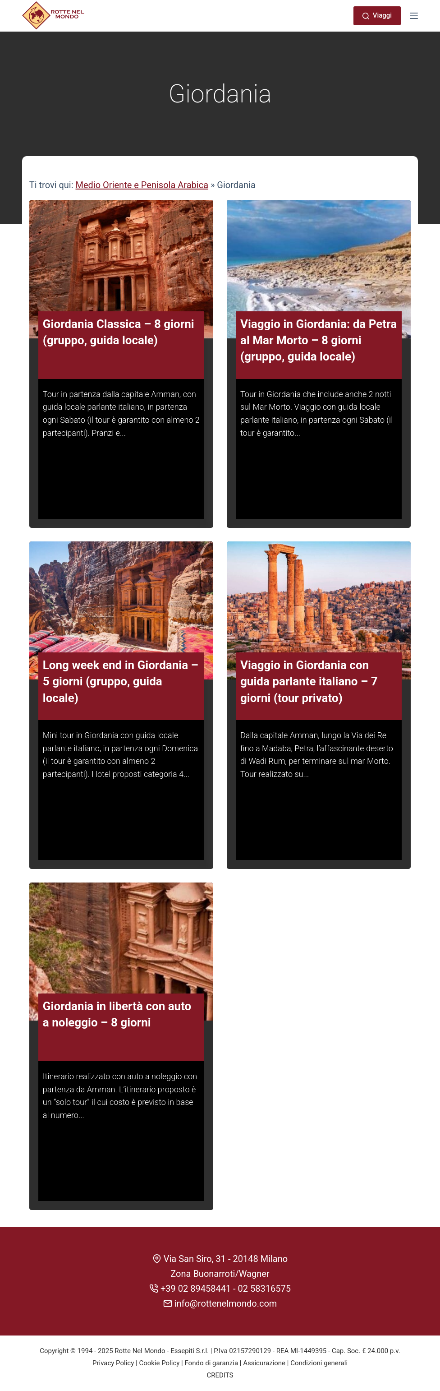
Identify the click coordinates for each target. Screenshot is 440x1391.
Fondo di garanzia (211, 1363)
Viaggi (377, 15)
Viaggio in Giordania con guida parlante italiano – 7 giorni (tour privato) (309, 691)
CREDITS (220, 1375)
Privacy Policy (113, 1363)
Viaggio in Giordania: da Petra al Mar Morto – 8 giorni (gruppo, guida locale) (318, 350)
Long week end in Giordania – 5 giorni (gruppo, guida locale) (120, 691)
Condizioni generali (319, 1363)
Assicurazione (264, 1363)
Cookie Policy (159, 1363)
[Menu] (414, 16)
